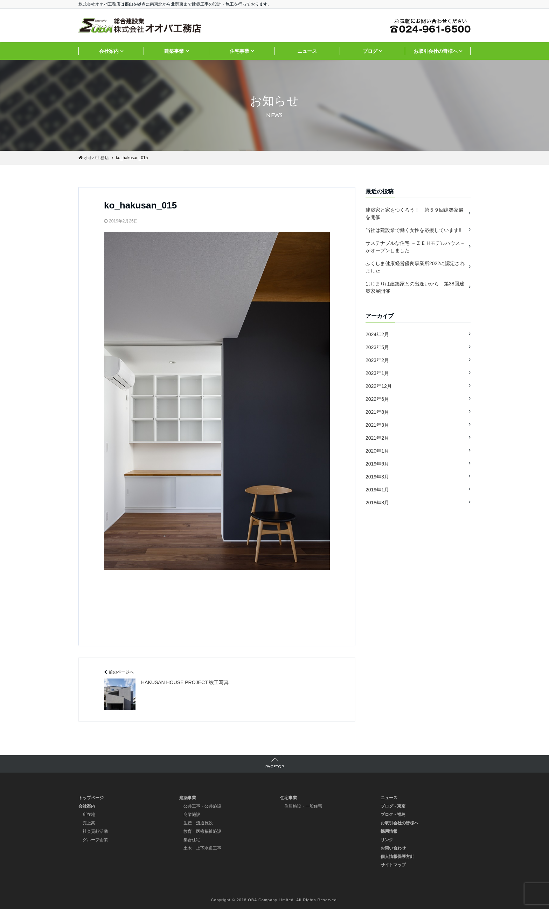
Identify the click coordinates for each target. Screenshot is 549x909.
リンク (387, 839)
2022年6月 (377, 399)
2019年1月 (377, 489)
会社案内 (109, 51)
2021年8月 (377, 412)
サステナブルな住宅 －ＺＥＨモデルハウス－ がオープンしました (415, 246)
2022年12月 (379, 386)
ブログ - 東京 (393, 806)
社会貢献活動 (95, 831)
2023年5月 (377, 347)
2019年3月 (377, 477)
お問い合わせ (393, 848)
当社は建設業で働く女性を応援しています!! (413, 230)
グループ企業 (95, 839)
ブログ (370, 51)
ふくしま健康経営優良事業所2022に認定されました (415, 267)
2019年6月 (377, 464)
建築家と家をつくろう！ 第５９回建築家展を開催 (415, 213)
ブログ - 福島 (393, 814)
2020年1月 (377, 451)
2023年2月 (377, 360)
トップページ (91, 797)
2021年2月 (377, 438)
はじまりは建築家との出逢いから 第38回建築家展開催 (415, 287)
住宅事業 (239, 51)
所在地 (89, 814)
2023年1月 (377, 373)
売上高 (89, 823)
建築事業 (174, 51)
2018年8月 (377, 502)
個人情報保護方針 (397, 856)
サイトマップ (393, 864)
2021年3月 (377, 425)
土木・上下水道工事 (202, 848)
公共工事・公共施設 (202, 806)
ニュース (307, 51)
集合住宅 (191, 839)
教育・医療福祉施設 (202, 831)
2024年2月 (377, 334)
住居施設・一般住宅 (303, 806)
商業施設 (191, 814)
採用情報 (389, 831)
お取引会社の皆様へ (436, 51)
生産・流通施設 (198, 823)
